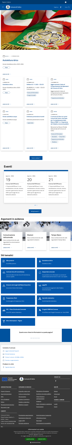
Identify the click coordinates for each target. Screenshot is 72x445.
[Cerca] (69, 7)
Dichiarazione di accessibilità (43, 423)
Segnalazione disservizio (25, 418)
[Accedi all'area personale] (66, 2)
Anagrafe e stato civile (24, 391)
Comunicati (57, 394)
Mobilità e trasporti (23, 405)
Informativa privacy (41, 418)
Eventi (55, 407)
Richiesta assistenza (24, 423)
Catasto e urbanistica (24, 402)
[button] (36, 442)
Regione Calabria (6, 2)
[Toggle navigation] (3, 7)
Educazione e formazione (42, 391)
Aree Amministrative (6, 394)
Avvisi (7, 56)
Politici (2, 402)
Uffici (2, 397)
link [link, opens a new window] (50, 436)
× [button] (70, 428)
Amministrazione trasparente (43, 415)
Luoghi (55, 404)
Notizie (54, 111)
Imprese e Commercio (24, 399)
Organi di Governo (5, 391)
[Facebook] (60, 7)
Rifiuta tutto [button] (42, 439)
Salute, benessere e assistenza (44, 404)
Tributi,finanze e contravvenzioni (40, 398)
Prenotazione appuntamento (26, 415)
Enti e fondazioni (5, 399)
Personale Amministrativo (7, 405)
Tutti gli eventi (35, 211)
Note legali (39, 421)
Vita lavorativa (22, 397)
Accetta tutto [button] (30, 439)
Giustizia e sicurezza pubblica (43, 394)
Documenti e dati (5, 407)
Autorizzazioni (39, 407)
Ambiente (38, 401)
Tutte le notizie (35, 158)
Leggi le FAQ (22, 421)
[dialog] (36, 436)
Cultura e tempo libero (24, 394)
